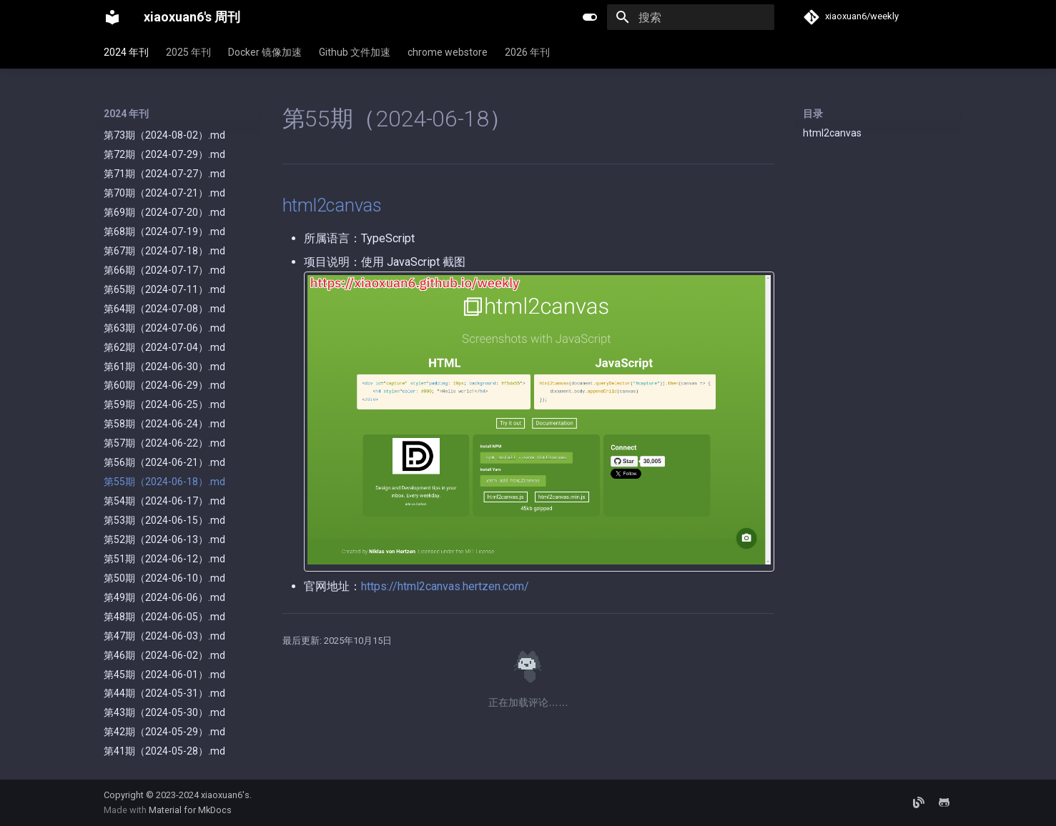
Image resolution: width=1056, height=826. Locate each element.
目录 (813, 113)
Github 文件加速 (354, 52)
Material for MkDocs (190, 810)
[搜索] (690, 17)
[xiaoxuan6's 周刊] (112, 17)
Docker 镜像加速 (265, 52)
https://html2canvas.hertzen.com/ (445, 586)
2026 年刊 (527, 52)
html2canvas (832, 133)
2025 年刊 (188, 52)
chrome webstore (448, 52)
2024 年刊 (126, 52)
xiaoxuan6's (225, 795)
